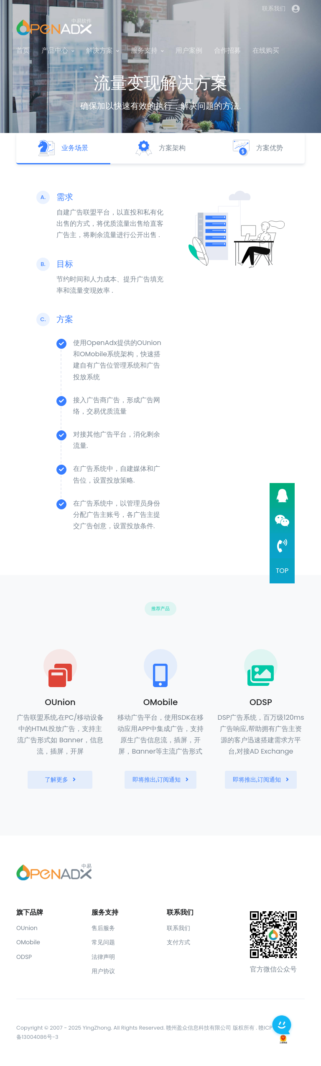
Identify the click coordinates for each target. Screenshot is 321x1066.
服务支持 (144, 50)
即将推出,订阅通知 (160, 779)
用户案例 (189, 50)
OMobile (28, 942)
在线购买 (265, 50)
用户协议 (103, 971)
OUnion (27, 928)
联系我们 (273, 8)
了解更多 (60, 779)
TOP (282, 570)
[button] (295, 9)
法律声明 (103, 957)
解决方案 (99, 50)
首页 (23, 50)
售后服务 (103, 928)
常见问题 (103, 942)
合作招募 (227, 50)
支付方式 (178, 942)
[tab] (63, 148)
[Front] (160, 871)
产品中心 (54, 50)
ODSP (24, 957)
